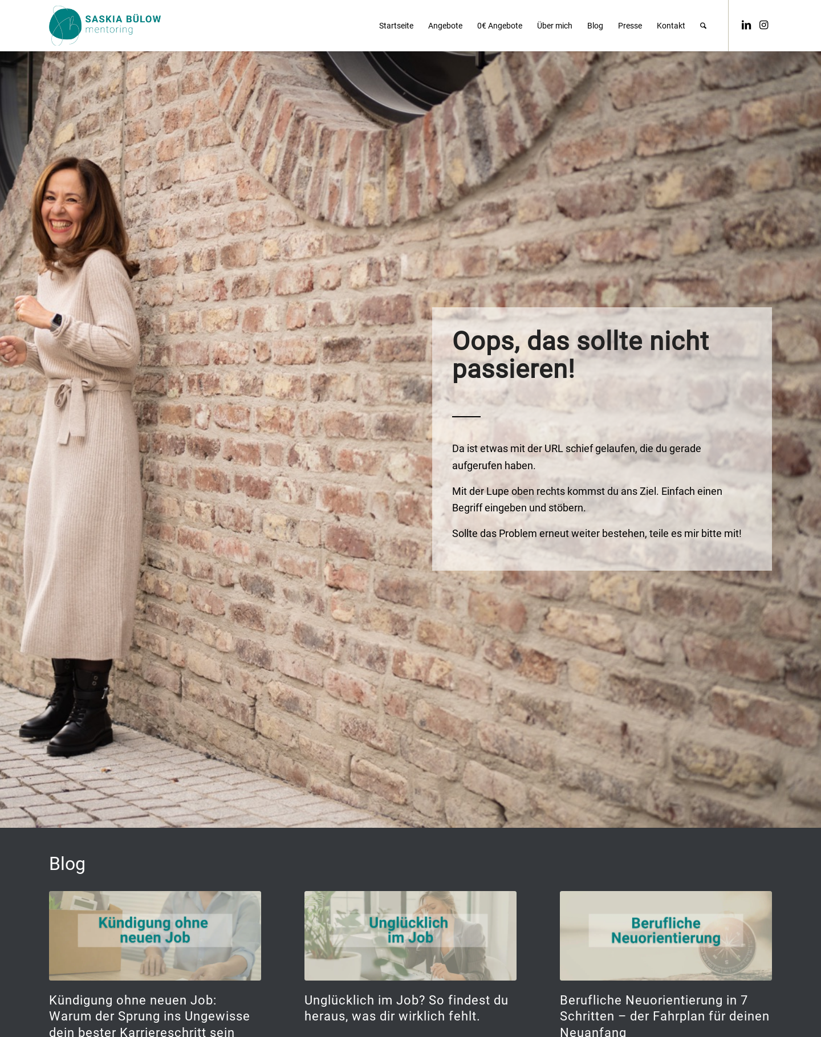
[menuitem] (396, 25)
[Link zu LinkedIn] (746, 25)
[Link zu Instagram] (763, 25)
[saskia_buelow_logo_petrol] (105, 25)
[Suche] (703, 25)
